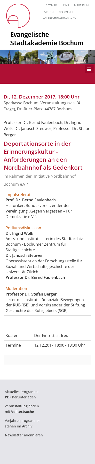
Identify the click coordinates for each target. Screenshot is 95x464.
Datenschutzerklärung (59, 17)
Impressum (81, 5)
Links (65, 5)
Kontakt (48, 11)
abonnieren (24, 435)
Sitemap (51, 5)
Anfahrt (65, 11)
